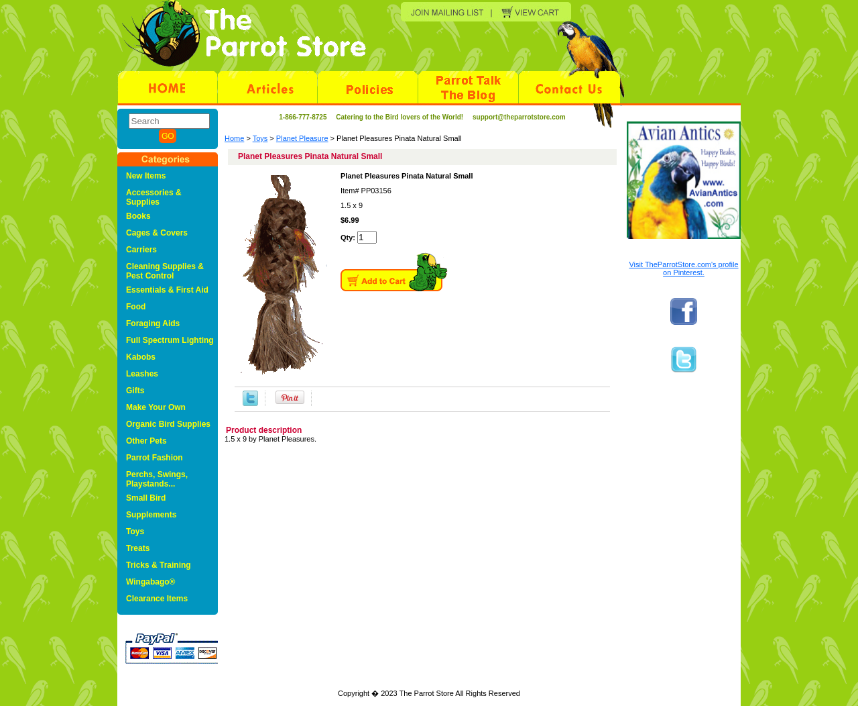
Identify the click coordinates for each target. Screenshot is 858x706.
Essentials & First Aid (167, 290)
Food (135, 306)
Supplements (151, 514)
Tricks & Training (158, 565)
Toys (260, 138)
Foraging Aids (153, 323)
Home (234, 138)
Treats (137, 548)
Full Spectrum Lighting (170, 340)
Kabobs (141, 357)
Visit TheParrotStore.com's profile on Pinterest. (683, 268)
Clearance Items (157, 598)
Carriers (141, 249)
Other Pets (146, 441)
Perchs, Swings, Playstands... (157, 479)
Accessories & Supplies (154, 197)
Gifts (135, 390)
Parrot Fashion (154, 457)
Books (138, 216)
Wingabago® (150, 582)
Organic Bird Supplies (168, 424)
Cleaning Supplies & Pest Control (165, 271)
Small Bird (146, 498)
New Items (146, 176)
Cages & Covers (157, 233)
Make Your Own (156, 407)
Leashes (142, 374)
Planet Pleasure (302, 138)
